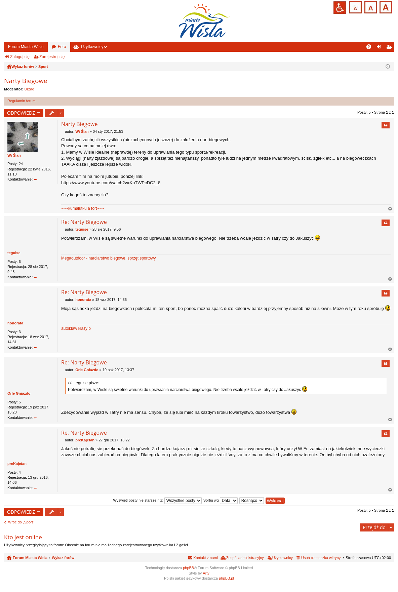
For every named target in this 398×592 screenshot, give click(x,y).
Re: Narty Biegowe (84, 222)
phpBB (188, 568)
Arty (206, 573)
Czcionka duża (385, 6)
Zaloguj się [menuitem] (380, 48)
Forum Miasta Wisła (26, 46)
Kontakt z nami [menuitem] (205, 558)
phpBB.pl (226, 578)
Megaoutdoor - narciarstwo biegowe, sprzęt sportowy (108, 258)
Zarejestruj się (52, 56)
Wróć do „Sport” (21, 522)
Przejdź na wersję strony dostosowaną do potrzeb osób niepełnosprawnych (339, 7)
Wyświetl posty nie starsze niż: (157, 500)
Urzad (29, 89)
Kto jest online (23, 537)
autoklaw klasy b (76, 328)
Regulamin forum (21, 101)
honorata (15, 323)
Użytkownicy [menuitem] (282, 558)
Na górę (390, 209)
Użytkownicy (92, 46)
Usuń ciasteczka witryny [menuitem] (321, 558)
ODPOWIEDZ (21, 113)
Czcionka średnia (369, 6)
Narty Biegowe (25, 80)
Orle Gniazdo (18, 394)
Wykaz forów (63, 558)
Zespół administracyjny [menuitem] (245, 558)
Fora (62, 46)
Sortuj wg (220, 500)
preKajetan (17, 464)
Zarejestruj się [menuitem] (390, 48)
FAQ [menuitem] (371, 48)
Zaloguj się (20, 56)
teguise (14, 253)
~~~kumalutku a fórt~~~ (82, 208)
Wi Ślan (14, 155)
